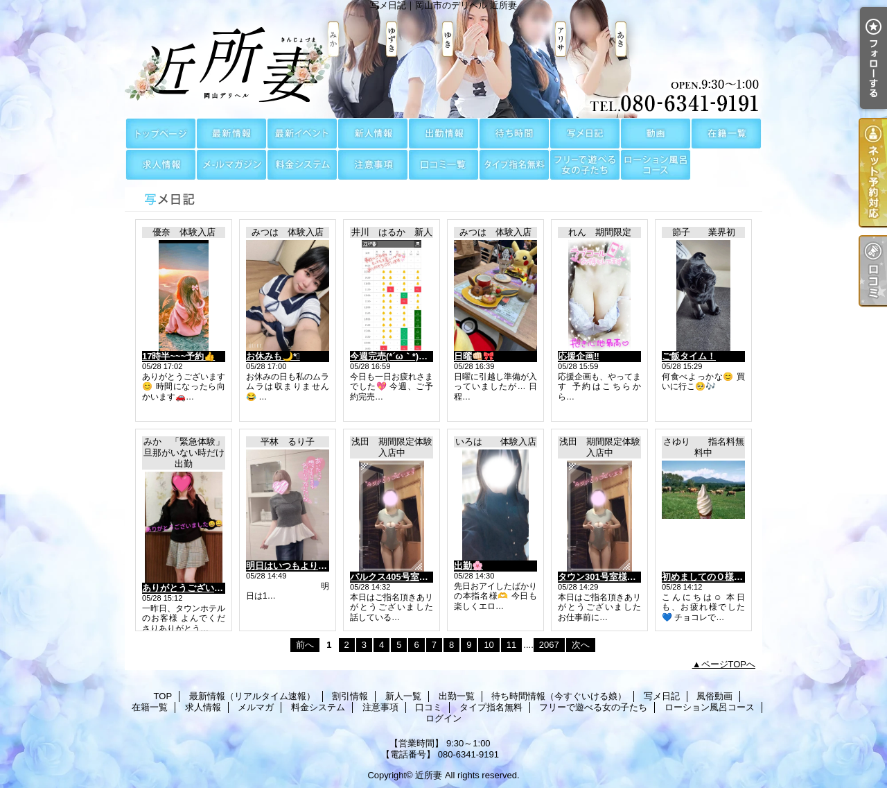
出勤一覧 (443, 133)
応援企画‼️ (578, 356)
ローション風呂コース (655, 164)
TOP (160, 133)
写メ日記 (585, 133)
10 (488, 645)
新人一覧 (372, 133)
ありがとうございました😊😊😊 (208, 588)
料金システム (302, 164)
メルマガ (231, 164)
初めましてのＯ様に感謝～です (725, 577)
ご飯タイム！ (689, 356)
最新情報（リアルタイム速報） (231, 133)
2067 (549, 645)
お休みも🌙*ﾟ (273, 356)
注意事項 (372, 164)
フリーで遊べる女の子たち (585, 164)
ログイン (443, 718)
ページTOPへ (728, 664)
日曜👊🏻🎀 (474, 356)
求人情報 (160, 164)
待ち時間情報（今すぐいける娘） (514, 133)
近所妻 (428, 775)
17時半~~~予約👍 (178, 356)
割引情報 (302, 133)
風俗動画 (655, 133)
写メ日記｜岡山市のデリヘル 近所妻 (443, 59)
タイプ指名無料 (514, 164)
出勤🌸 (468, 565)
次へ (581, 645)
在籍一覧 (726, 133)
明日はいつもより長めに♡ (300, 565)
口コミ (443, 164)
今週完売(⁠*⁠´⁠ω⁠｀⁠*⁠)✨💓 (395, 356)
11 (511, 645)
